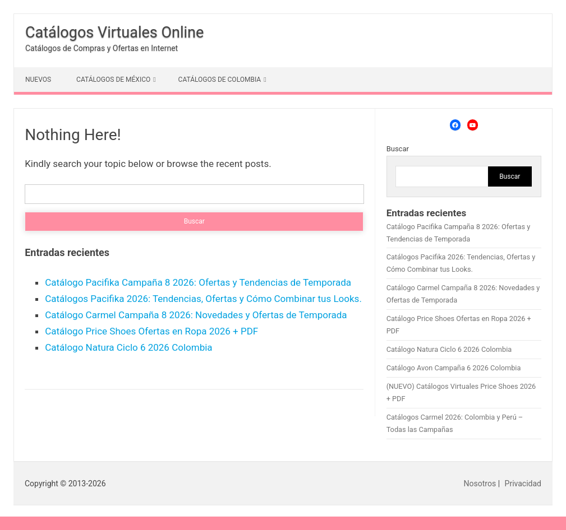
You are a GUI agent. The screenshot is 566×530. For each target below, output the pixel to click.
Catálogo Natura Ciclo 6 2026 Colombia (128, 347)
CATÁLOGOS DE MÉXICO (113, 79)
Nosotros (480, 483)
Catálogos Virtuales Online (114, 32)
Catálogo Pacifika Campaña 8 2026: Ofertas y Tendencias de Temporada (198, 282)
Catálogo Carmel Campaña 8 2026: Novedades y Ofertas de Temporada (196, 314)
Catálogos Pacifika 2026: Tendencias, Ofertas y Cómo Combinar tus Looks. (203, 298)
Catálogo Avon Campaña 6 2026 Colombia (453, 368)
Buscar (397, 149)
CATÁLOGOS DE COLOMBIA (219, 79)
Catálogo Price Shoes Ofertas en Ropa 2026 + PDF (151, 331)
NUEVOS (38, 79)
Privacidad (523, 483)
